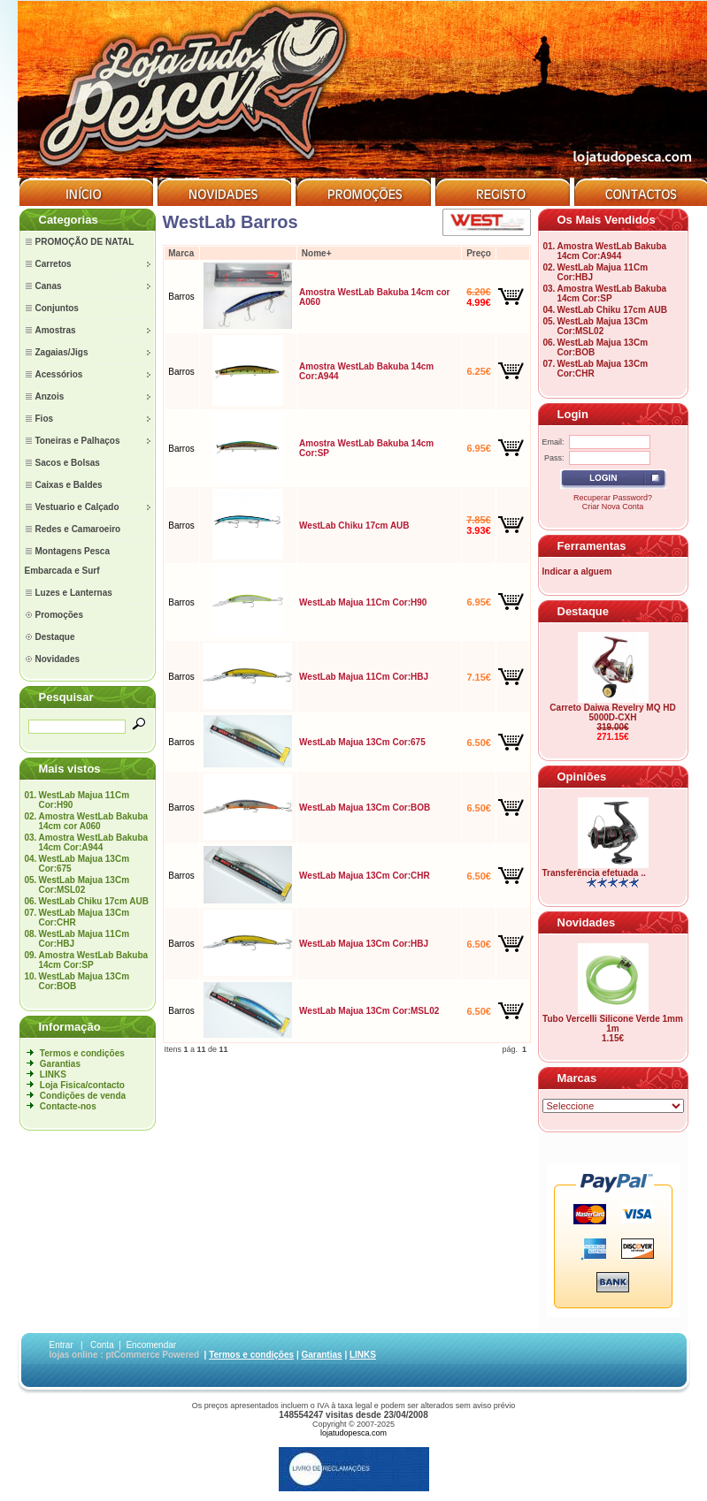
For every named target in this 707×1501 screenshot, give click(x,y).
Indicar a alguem (577, 571)
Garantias (60, 1064)
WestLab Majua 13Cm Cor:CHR (364, 875)
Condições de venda (83, 1096)
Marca (181, 253)
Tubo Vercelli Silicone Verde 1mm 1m (612, 1023)
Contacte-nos (68, 1106)
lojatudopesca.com (353, 1433)
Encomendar (151, 1345)
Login (572, 414)
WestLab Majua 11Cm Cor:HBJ (363, 677)
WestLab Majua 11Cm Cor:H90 (363, 602)
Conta (102, 1345)
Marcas (577, 1078)
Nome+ (317, 253)
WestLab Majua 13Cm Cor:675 (362, 742)
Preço (478, 253)
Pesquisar (66, 697)
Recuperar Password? (612, 497)
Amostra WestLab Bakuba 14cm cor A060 (93, 821)
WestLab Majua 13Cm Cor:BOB (364, 807)
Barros (181, 296)
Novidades (586, 922)
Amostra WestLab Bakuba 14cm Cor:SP (93, 960)
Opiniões (582, 776)
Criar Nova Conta (613, 506)
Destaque (583, 611)
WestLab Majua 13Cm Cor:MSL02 (83, 885)
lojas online (74, 1355)
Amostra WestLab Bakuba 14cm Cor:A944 (93, 842)
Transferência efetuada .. (594, 873)
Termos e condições (82, 1053)
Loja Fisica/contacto (82, 1085)
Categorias (68, 219)
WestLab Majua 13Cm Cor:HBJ (363, 944)
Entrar (61, 1345)
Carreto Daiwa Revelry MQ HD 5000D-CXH (612, 712)
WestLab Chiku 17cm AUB (93, 901)
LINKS (53, 1074)
